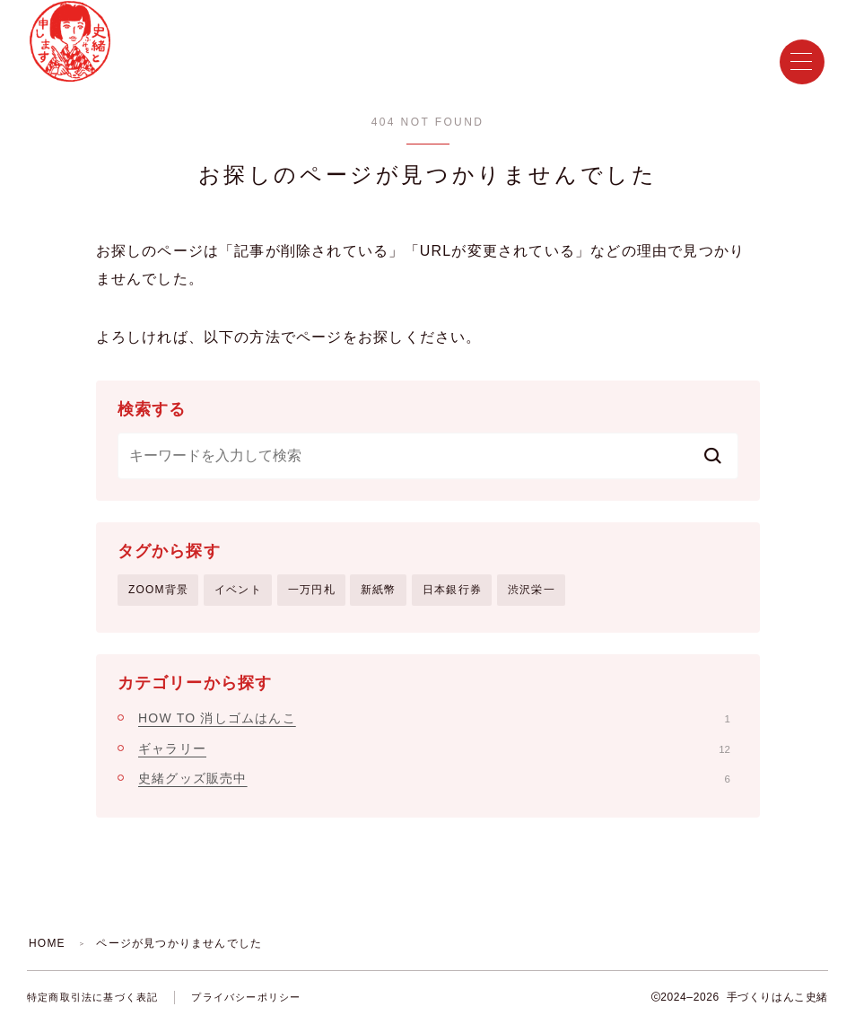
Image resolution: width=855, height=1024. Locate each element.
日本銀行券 (452, 589)
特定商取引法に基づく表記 (92, 997)
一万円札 (312, 589)
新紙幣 (379, 589)
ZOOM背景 (158, 589)
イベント (238, 589)
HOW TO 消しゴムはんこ (434, 718)
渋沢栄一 (531, 589)
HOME (47, 943)
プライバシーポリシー (246, 997)
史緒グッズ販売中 (434, 778)
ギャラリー (434, 748)
